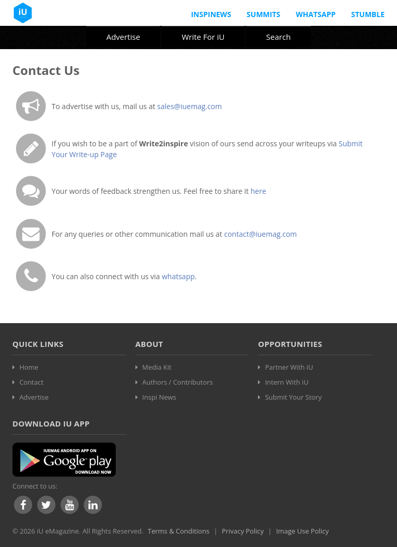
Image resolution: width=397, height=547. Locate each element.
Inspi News (159, 397)
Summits (263, 14)
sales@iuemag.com (189, 106)
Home (28, 367)
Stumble (368, 14)
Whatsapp (315, 14)
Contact (31, 382)
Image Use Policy (302, 531)
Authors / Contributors (177, 382)
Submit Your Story (293, 397)
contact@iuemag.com (260, 234)
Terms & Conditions (178, 531)
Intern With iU (287, 382)
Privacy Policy (243, 531)
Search (278, 37)
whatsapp (178, 276)
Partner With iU (289, 367)
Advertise (123, 37)
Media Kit (157, 367)
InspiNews (211, 14)
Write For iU (202, 37)
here (258, 191)
